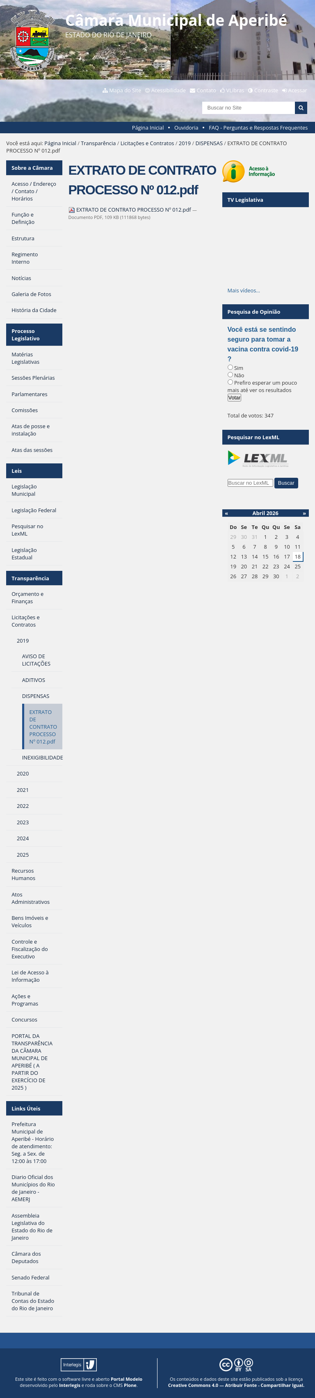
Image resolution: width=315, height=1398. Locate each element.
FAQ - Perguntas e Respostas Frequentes (258, 127)
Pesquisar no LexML (254, 437)
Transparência (98, 143)
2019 (185, 143)
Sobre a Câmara (32, 167)
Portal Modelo (126, 1379)
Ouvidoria (186, 127)
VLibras (235, 90)
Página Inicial (148, 127)
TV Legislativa (245, 199)
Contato (207, 90)
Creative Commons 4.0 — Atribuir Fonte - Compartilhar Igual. (236, 1385)
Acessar (297, 90)
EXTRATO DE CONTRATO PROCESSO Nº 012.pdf (130, 209)
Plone (130, 1385)
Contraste (266, 90)
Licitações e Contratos (147, 143)
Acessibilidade (168, 90)
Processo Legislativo (25, 334)
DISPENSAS (208, 143)
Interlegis (69, 1385)
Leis (16, 470)
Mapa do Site (125, 90)
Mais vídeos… (244, 290)
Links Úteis (25, 1108)
